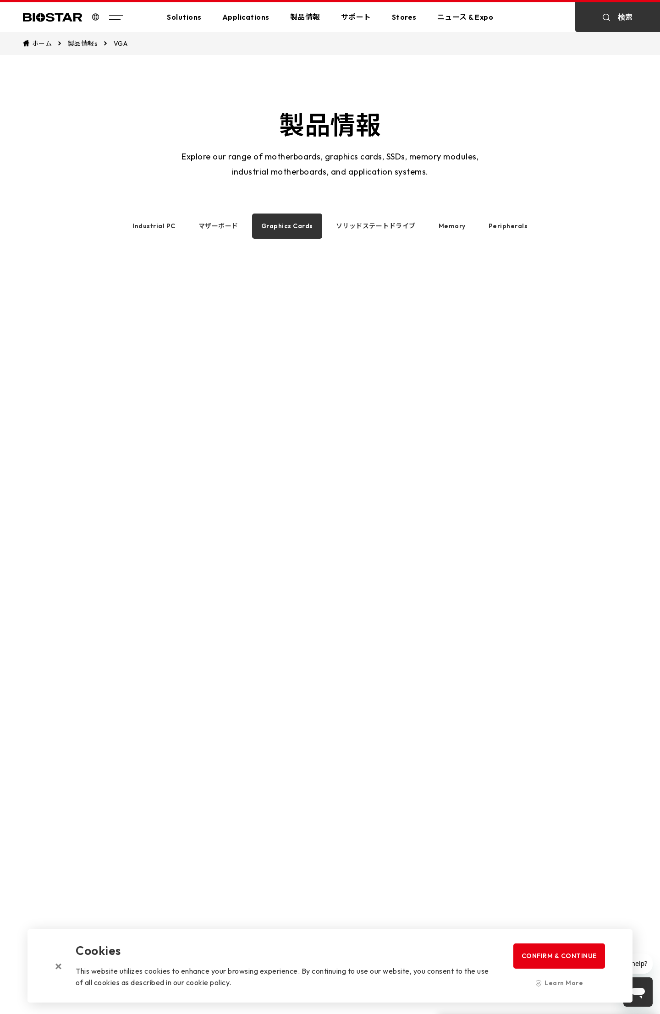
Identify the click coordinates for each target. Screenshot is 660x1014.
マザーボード (218, 226)
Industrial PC (154, 226)
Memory (452, 226)
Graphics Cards (287, 226)
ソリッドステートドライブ (376, 226)
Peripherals (508, 226)
